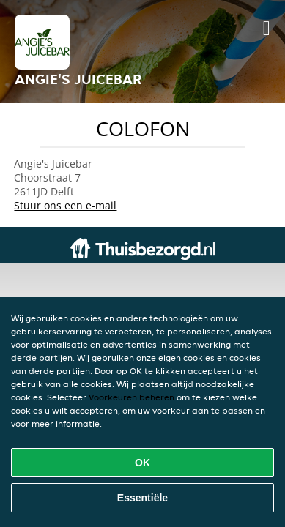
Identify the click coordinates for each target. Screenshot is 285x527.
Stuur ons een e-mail (65, 205)
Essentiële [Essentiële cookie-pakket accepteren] (142, 498)
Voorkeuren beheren (131, 397)
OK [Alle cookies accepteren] (142, 462)
